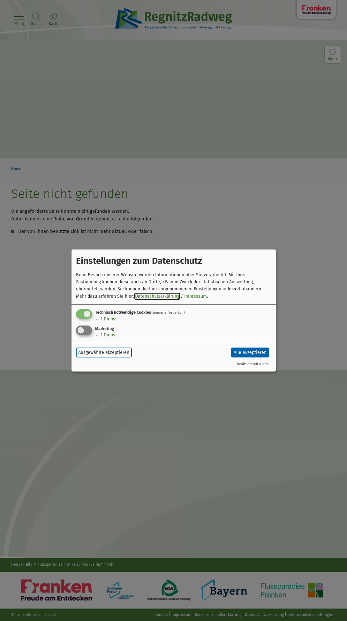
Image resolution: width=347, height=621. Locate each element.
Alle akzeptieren (250, 352)
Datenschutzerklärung (157, 296)
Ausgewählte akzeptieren (103, 352)
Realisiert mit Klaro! (253, 364)
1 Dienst (106, 319)
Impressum (195, 296)
